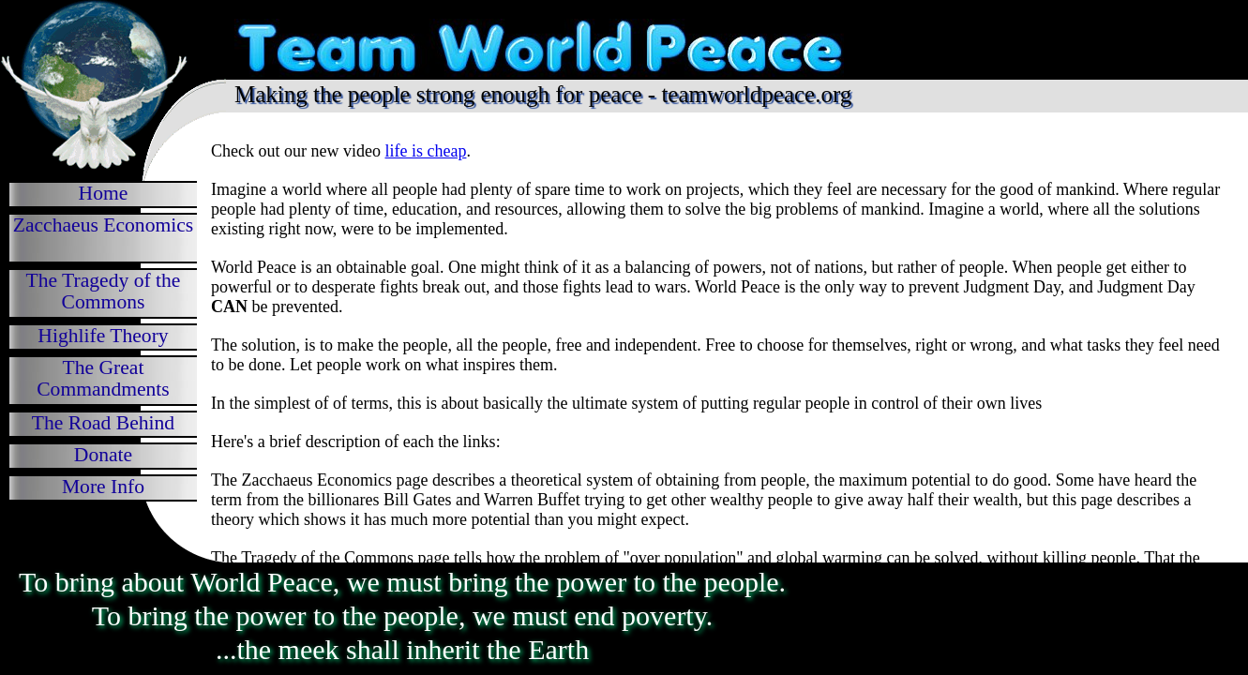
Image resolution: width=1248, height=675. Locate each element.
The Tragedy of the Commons (103, 291)
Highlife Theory (103, 335)
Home (103, 193)
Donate (103, 454)
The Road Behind (103, 423)
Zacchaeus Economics (103, 225)
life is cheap (425, 151)
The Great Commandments (103, 378)
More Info (103, 486)
